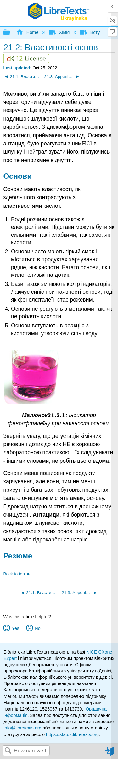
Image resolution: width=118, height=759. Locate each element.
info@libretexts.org (22, 727)
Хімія (60, 32)
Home (28, 32)
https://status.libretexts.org (72, 734)
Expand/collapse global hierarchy (10, 33)
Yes (15, 628)
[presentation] (87, 143)
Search (8, 751)
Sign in (110, 753)
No (37, 628)
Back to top (14, 573)
